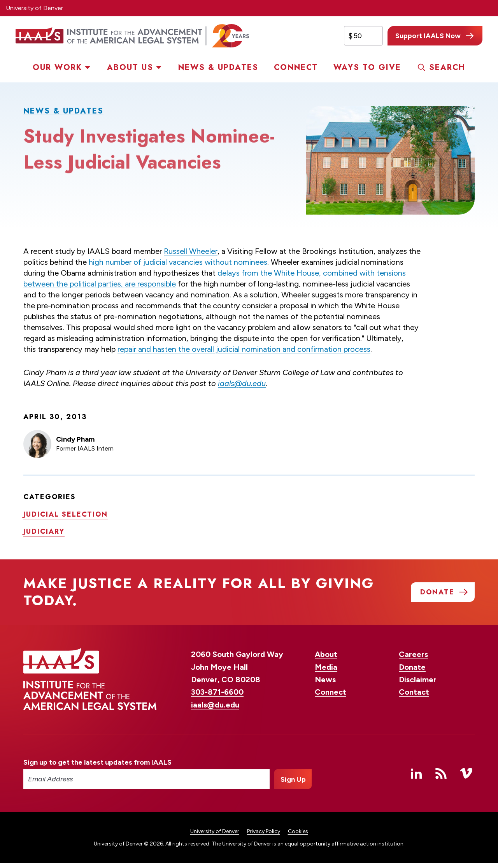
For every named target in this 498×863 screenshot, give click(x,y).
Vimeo (466, 773)
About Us (130, 67)
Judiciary (44, 531)
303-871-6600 (217, 692)
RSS (441, 773)
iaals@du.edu (242, 383)
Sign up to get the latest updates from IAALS (97, 762)
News (325, 679)
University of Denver (34, 8)
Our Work (57, 67)
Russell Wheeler (190, 251)
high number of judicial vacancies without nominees (178, 262)
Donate (412, 667)
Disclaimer (418, 679)
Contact (414, 692)
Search (447, 67)
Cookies (298, 831)
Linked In (416, 773)
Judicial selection (65, 514)
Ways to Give (367, 67)
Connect (296, 67)
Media (326, 667)
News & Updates (218, 67)
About (326, 654)
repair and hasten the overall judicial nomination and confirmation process (243, 349)
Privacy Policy (263, 831)
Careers (413, 654)
